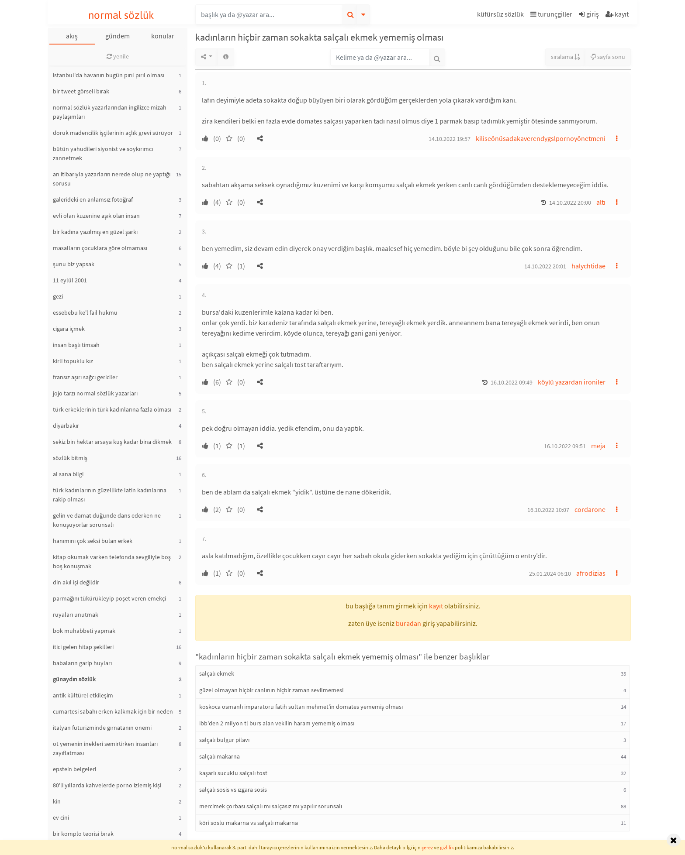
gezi (58, 296)
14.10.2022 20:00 (570, 202)
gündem (117, 35)
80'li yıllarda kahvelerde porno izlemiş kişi (107, 785)
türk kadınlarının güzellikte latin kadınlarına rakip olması (109, 494)
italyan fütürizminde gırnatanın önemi (102, 727)
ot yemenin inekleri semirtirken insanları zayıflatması (105, 748)
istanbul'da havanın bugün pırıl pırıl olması (108, 75)
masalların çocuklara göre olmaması (100, 248)
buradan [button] (408, 623)
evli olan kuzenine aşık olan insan (96, 216)
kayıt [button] (436, 605)
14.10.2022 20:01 (545, 266)
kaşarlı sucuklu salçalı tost (233, 773)
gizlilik (447, 847)
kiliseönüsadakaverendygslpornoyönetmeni (540, 138)
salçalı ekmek (216, 673)
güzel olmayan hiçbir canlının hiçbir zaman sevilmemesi (271, 690)
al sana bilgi (68, 474)
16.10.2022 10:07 (548, 510)
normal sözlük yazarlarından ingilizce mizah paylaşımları (109, 111)
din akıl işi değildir (76, 582)
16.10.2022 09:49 (512, 382)
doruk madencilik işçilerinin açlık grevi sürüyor (113, 133)
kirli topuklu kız (73, 361)
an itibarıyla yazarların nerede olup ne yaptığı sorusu (111, 178)
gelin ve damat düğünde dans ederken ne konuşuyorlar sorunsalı (107, 520)
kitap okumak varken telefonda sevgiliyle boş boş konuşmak (112, 561)
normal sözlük (121, 15)
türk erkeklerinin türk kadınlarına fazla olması (112, 409)
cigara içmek (69, 329)
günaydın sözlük (74, 679)
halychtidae (588, 265)
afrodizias (590, 573)
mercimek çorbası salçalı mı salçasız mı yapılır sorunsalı (270, 806)
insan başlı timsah (76, 345)
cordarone (589, 509)
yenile (118, 56)
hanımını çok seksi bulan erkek (92, 541)
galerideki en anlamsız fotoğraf (93, 199)
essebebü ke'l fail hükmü (85, 312)
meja (598, 445)
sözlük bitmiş (70, 458)
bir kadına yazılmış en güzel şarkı (95, 232)
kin (57, 801)
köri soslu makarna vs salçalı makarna (248, 823)
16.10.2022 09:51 (565, 446)
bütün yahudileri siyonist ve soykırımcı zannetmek (103, 153)
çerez (427, 847)
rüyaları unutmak (75, 614)
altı (600, 202)
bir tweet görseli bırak (81, 91)
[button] (501, 15)
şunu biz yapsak (73, 264)
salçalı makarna (219, 756)
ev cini (61, 817)
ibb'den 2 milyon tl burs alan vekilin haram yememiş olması (276, 723)
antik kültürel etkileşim (83, 695)
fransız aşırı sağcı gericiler (85, 377)
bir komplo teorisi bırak (83, 834)
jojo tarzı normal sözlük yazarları (95, 393)
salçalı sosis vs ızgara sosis (233, 789)
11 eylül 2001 (70, 280)
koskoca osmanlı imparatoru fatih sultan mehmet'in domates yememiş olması (301, 707)
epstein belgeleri (74, 769)
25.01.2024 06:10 (550, 573)
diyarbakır (66, 425)
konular (162, 35)
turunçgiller (551, 14)
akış (72, 35)
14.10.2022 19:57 (450, 139)
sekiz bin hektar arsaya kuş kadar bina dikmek (112, 442)
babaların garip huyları (82, 663)
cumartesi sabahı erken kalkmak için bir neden (113, 711)
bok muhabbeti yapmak (84, 631)
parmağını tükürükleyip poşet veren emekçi (109, 598)
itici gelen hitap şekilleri (83, 647)
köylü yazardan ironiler (571, 382)
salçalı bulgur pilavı (224, 740)
